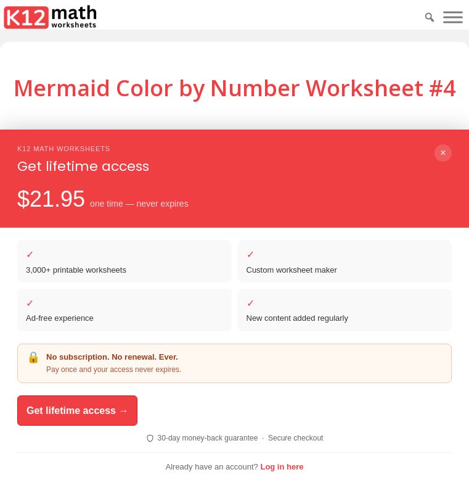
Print (283, 171)
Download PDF (209, 171)
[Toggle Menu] (453, 17)
